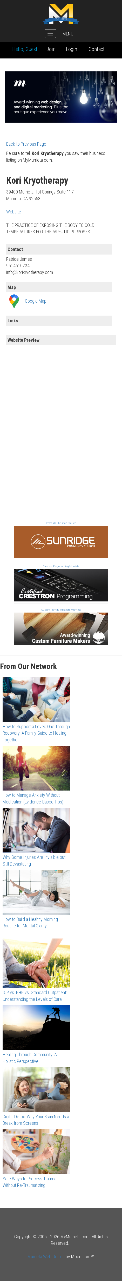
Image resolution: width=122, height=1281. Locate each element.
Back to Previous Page (26, 144)
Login (71, 49)
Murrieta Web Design (46, 1256)
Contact (97, 49)
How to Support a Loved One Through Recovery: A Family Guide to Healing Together (36, 733)
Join (51, 49)
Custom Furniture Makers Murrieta (61, 610)
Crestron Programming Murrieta (61, 566)
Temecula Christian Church (61, 523)
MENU (68, 33)
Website (13, 211)
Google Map (35, 301)
